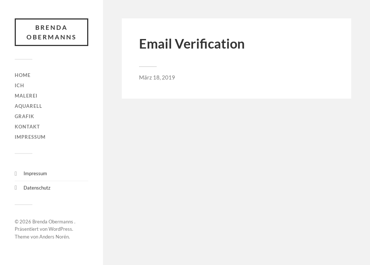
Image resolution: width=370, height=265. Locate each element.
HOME (23, 75)
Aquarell (28, 106)
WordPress (60, 229)
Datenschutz (37, 188)
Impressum (30, 137)
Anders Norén (54, 237)
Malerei (26, 96)
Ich (19, 85)
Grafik (24, 116)
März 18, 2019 (157, 77)
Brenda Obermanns (51, 32)
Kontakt (27, 127)
